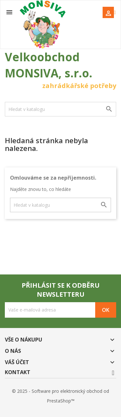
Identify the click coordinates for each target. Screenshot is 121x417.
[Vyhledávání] (60, 109)
